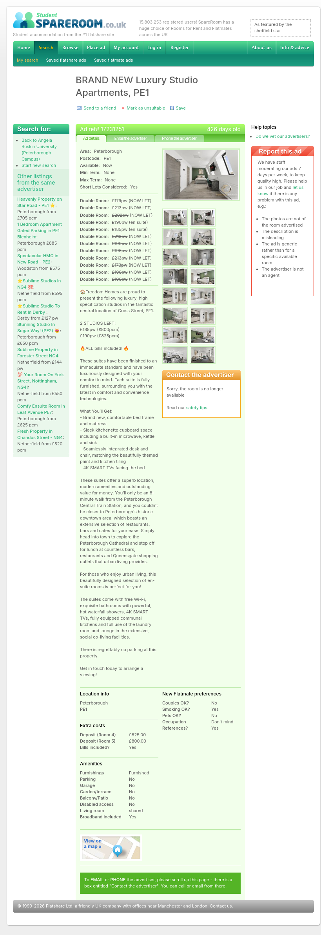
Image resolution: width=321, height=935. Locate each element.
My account (126, 47)
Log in (154, 47)
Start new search (39, 165)
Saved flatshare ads (66, 60)
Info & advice (295, 47)
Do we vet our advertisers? (283, 136)
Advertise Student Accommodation (96, 47)
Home (23, 47)
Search (46, 47)
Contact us (221, 906)
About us (261, 47)
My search (27, 60)
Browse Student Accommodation (70, 47)
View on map (111, 847)
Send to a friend (99, 108)
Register (179, 47)
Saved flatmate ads (113, 60)
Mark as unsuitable (146, 108)
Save (180, 108)
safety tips (196, 407)
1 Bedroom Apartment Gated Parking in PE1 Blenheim (39, 230)
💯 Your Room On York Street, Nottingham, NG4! (40, 381)
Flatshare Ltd (59, 906)
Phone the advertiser (179, 138)
